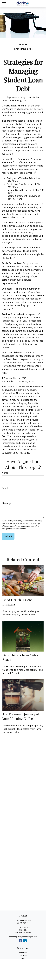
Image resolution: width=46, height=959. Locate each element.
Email (5, 487)
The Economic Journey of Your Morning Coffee (20, 716)
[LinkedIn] (25, 940)
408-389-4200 (25, 920)
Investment (23, 955)
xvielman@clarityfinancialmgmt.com (23, 937)
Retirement (23, 952)
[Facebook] (20, 940)
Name (5, 472)
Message (6, 503)
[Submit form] (8, 536)
